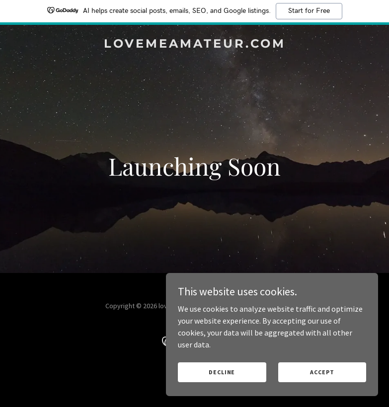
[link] (195, 45)
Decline (231, 371)
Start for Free (309, 10)
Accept (324, 371)
